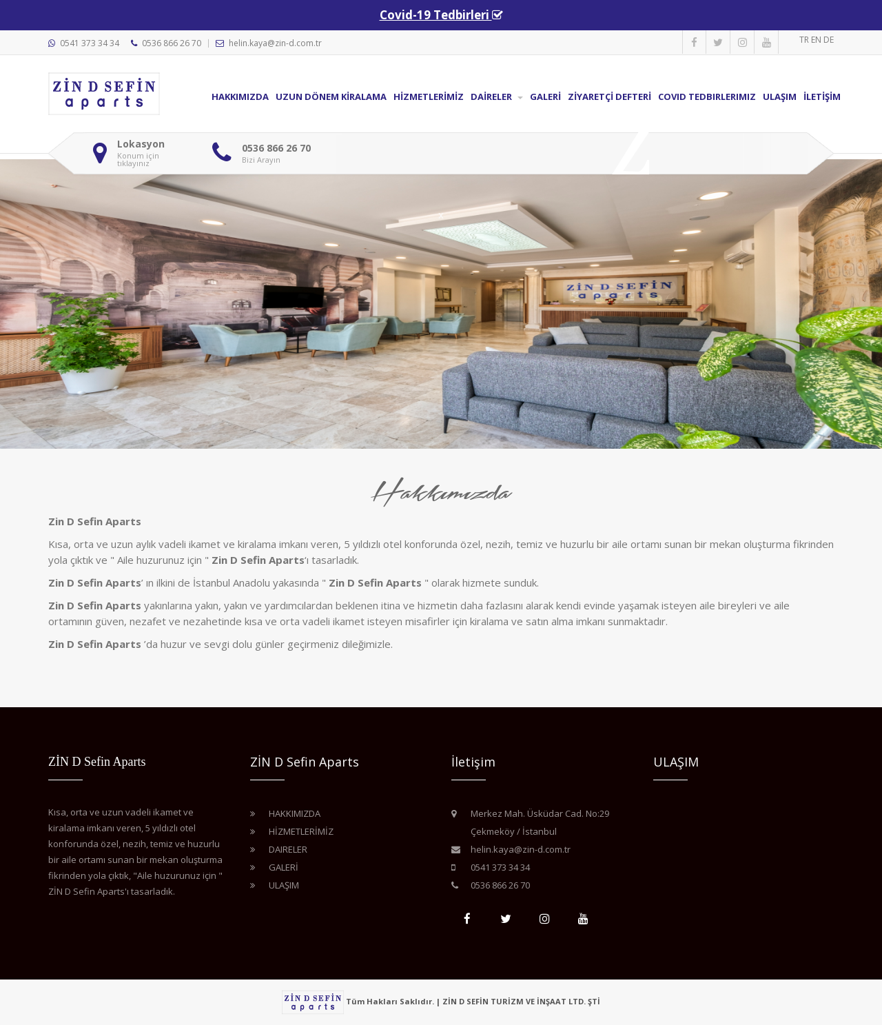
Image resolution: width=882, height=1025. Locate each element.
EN (817, 39)
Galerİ (545, 96)
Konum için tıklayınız (138, 159)
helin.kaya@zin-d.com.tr (275, 43)
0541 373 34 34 (89, 43)
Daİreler (497, 96)
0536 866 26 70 (171, 43)
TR (805, 39)
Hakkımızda (240, 96)
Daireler (288, 849)
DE (828, 39)
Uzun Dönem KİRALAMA (331, 96)
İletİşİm (822, 96)
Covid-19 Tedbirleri (436, 15)
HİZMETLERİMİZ (428, 96)
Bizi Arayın (261, 159)
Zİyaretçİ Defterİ (609, 96)
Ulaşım (780, 96)
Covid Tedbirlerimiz (707, 96)
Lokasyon (141, 144)
